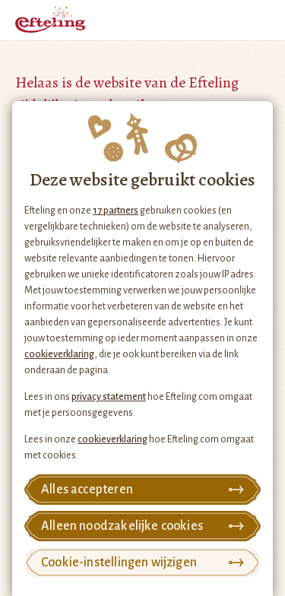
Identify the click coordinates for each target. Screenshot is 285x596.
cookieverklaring (59, 354)
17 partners (115, 210)
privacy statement (108, 397)
